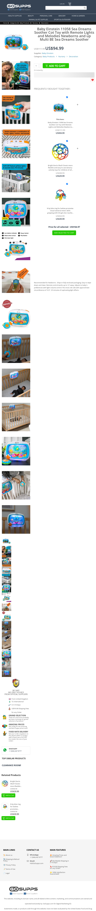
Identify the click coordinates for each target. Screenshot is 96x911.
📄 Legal (6, 873)
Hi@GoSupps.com (36, 863)
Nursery (35, 23)
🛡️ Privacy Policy (9, 865)
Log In (62, 4)
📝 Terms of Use (9, 869)
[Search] (65, 8)
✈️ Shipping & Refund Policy (11, 860)
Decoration (44, 23)
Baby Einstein (47, 53)
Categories (13, 23)
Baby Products (24, 23)
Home (5, 23)
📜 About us (7, 855)
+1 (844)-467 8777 (15, 751)
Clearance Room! (11, 765)
